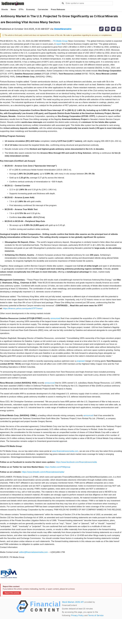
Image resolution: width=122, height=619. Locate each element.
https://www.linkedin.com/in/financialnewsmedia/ (43, 472)
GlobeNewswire (62, 29)
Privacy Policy (77, 615)
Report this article (12, 593)
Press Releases (58, 9)
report (58, 44)
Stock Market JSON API (73, 602)
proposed (80, 361)
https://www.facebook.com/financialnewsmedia (76, 462)
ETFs (21, 9)
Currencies (43, 9)
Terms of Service (95, 615)
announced (55, 318)
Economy (30, 9)
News (13, 9)
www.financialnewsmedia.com (65, 451)
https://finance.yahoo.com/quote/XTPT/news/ (22, 308)
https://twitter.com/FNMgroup (57, 467)
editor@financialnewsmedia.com (33, 552)
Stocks (4, 9)
